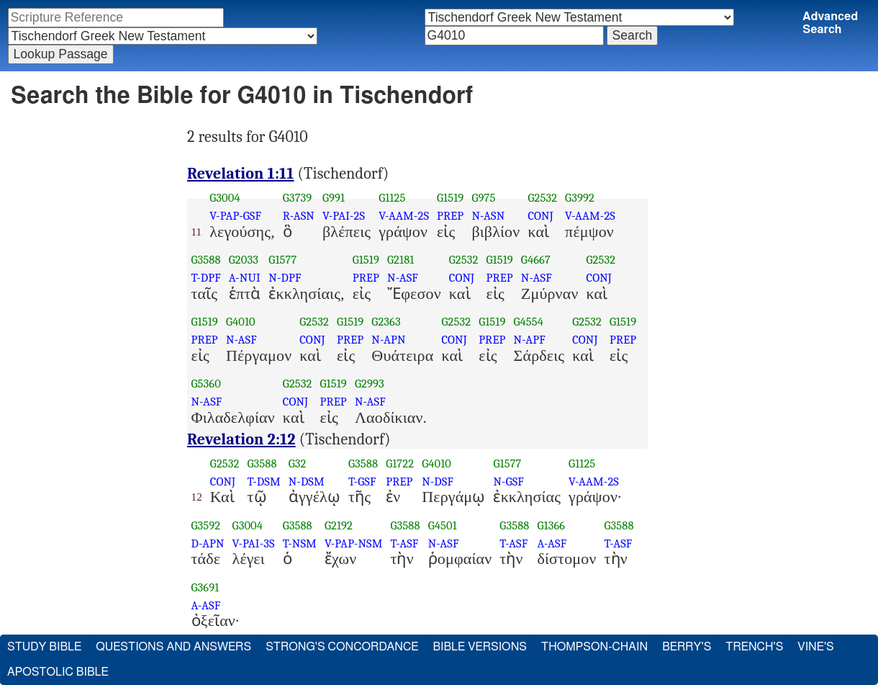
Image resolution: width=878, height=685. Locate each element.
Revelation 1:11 (240, 173)
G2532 (542, 198)
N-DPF (284, 278)
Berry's (686, 647)
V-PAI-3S (253, 543)
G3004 (224, 198)
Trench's (754, 647)
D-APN (208, 543)
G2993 (369, 383)
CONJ (540, 216)
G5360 (206, 383)
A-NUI (245, 278)
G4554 (529, 321)
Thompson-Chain (594, 647)
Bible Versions (480, 647)
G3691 (205, 587)
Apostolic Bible (58, 672)
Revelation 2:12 (241, 439)
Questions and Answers (173, 647)
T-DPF (206, 278)
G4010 (240, 321)
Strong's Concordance (342, 647)
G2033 (243, 260)
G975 (483, 198)
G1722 (400, 463)
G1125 (392, 198)
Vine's (815, 647)
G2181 (400, 260)
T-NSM (300, 543)
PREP (450, 216)
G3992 (579, 198)
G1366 (552, 525)
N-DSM (307, 481)
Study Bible (44, 647)
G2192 (339, 525)
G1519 (450, 198)
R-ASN (298, 216)
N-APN (388, 339)
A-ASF (552, 543)
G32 (298, 463)
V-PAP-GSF (235, 216)
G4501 (442, 525)
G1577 (282, 260)
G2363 (385, 321)
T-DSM (264, 481)
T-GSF (362, 481)
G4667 (536, 260)
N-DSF (437, 481)
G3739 (297, 198)
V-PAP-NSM (354, 543)
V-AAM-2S (404, 216)
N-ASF (402, 278)
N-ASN (487, 216)
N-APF (530, 339)
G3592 (206, 525)
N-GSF (508, 481)
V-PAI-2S (343, 216)
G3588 (206, 260)
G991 (333, 198)
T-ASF (404, 543)
